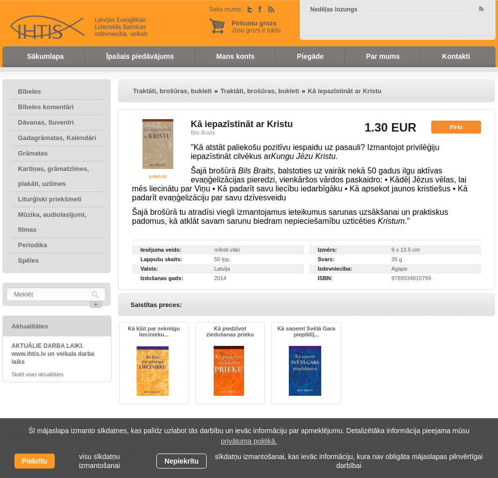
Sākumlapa (45, 56)
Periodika (32, 245)
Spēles (28, 260)
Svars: (326, 259)
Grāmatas (33, 153)
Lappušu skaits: (161, 259)
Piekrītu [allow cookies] (34, 461)
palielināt (158, 176)
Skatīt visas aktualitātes (37, 374)
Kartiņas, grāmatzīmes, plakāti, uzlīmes (53, 176)
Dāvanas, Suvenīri (46, 122)
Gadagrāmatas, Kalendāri (57, 138)
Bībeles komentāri (46, 107)
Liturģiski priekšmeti (49, 199)
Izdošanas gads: (161, 278)
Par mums (383, 56)
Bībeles (29, 91)
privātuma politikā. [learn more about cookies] (249, 441)
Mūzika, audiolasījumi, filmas (52, 222)
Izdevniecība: (335, 269)
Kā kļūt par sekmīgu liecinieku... (154, 331)
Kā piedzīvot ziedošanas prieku (229, 331)
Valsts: (149, 269)
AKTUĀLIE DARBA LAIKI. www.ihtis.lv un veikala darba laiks (52, 353)
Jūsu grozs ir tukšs (256, 26)
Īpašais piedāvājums (140, 56)
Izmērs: (327, 250)
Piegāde (310, 56)
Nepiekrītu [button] (181, 461)
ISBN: (325, 278)
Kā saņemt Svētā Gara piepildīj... (306, 331)
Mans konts (235, 56)
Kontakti (456, 56)
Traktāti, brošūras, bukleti (172, 91)
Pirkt (456, 127)
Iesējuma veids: (160, 250)
